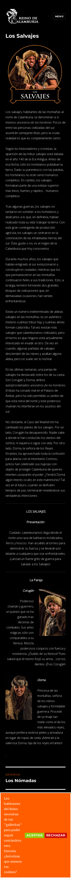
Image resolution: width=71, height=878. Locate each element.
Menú (59, 16)
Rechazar (55, 835)
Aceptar (35, 835)
